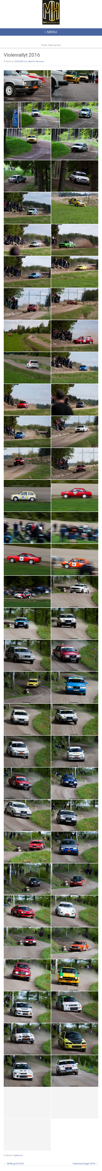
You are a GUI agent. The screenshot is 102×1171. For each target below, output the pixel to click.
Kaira (58, 45)
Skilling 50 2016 (14, 1163)
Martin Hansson (36, 61)
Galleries (18, 1155)
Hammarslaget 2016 (85, 1163)
